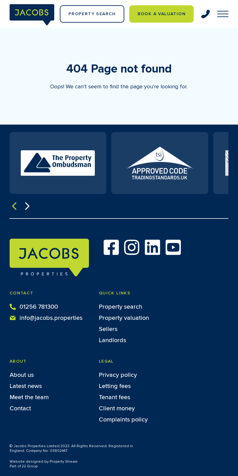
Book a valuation (162, 13)
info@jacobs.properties (46, 317)
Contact (20, 408)
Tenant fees (114, 397)
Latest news (26, 386)
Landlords (112, 340)
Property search (120, 307)
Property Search (92, 13)
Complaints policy (123, 419)
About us (22, 375)
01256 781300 (34, 306)
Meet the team (29, 397)
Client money (117, 408)
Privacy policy (118, 375)
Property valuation (124, 318)
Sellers (108, 329)
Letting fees (115, 386)
